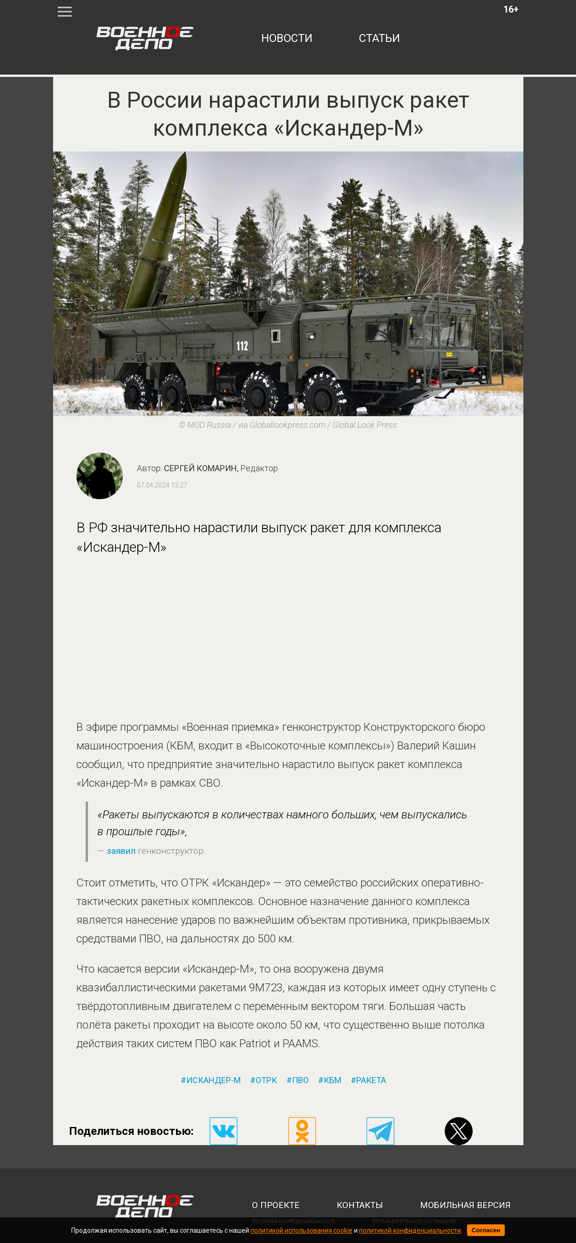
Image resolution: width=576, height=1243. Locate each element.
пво (300, 1080)
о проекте (275, 1205)
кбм (332, 1080)
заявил (121, 850)
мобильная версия (465, 1205)
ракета (371, 1080)
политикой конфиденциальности (410, 1230)
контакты (360, 1205)
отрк (266, 1080)
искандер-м (213, 1080)
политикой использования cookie (301, 1230)
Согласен (486, 1230)
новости (286, 38)
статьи (379, 38)
